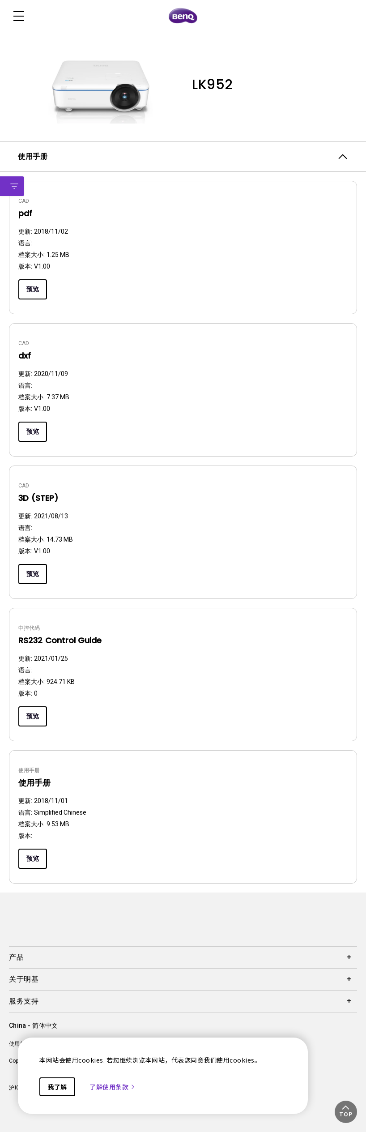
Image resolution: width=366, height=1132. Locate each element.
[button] (346, 1112)
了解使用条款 (112, 1086)
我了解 (57, 1086)
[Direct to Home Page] (183, 16)
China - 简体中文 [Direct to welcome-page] (33, 1025)
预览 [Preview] (32, 289)
